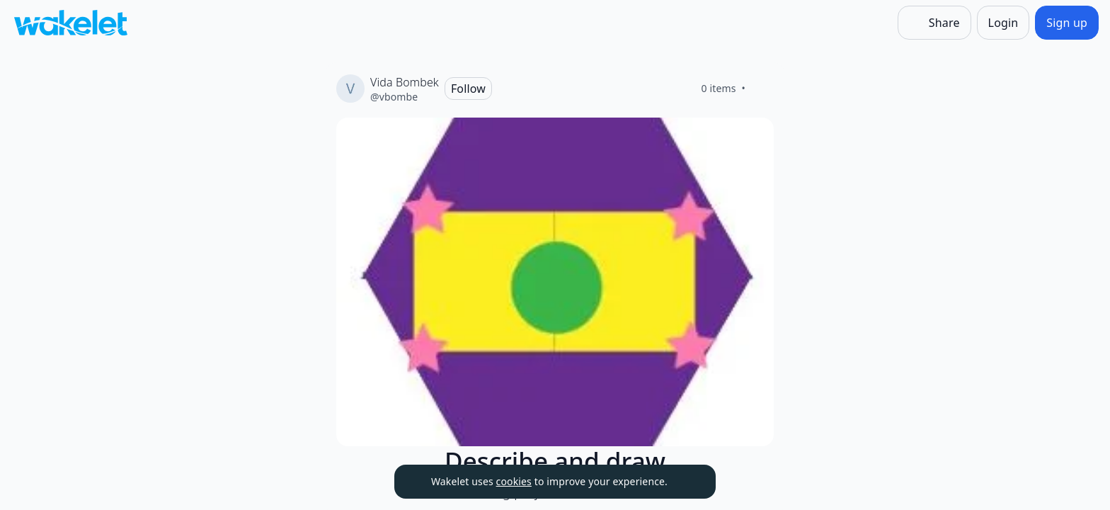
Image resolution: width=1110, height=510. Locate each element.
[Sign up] (1067, 23)
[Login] (1003, 23)
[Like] (762, 88)
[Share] (934, 23)
